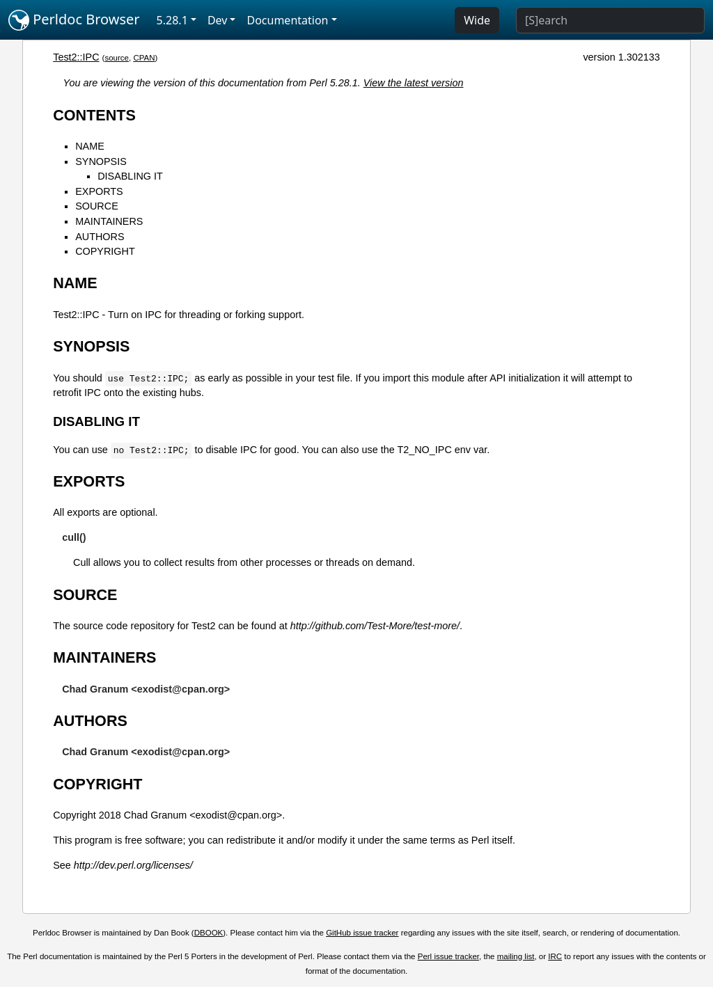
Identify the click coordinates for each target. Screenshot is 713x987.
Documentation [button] (287, 20)
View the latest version (413, 82)
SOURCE (96, 206)
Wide (477, 20)
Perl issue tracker (448, 956)
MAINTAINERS (109, 221)
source (116, 58)
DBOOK (209, 933)
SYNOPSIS (101, 161)
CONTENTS (94, 115)
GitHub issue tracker (362, 933)
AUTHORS (99, 236)
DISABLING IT (130, 176)
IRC (555, 956)
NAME (89, 146)
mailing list (516, 956)
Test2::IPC (76, 57)
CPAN (144, 58)
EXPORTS (99, 191)
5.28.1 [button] (172, 20)
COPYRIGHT (105, 251)
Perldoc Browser (74, 20)
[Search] (610, 20)
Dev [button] (217, 20)
